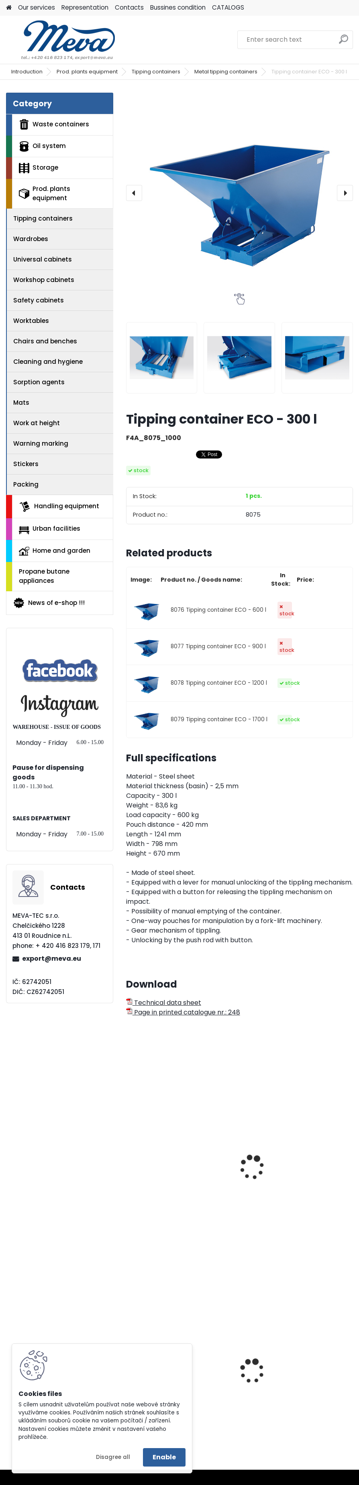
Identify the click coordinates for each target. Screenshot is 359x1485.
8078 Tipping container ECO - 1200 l (219, 683)
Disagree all (113, 1457)
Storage (38, 168)
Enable (164, 1457)
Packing (26, 484)
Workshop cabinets (43, 280)
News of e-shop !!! (49, 603)
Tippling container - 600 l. (172, 1159)
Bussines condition (178, 7)
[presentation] (134, 193)
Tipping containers (156, 71)
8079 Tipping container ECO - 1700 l (219, 719)
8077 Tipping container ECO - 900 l (218, 646)
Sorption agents (39, 382)
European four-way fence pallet (297, 1391)
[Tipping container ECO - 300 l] (239, 193)
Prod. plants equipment (87, 71)
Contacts (129, 7)
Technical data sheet (163, 1002)
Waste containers (54, 124)
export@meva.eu (51, 958)
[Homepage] (9, 8)
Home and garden (54, 551)
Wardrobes (30, 239)
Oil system (42, 146)
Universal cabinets (42, 259)
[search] (343, 42)
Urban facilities (49, 529)
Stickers (26, 464)
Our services (36, 7)
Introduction (27, 71)
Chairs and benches (45, 341)
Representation (84, 7)
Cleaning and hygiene (48, 361)
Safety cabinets (38, 300)
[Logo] (61, 40)
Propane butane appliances (44, 576)
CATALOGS (228, 7)
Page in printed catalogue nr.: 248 (183, 1012)
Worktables (31, 320)
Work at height (36, 423)
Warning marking (40, 443)
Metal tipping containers (225, 71)
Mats (21, 402)
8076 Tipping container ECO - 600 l (218, 610)
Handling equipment (59, 507)
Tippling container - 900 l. (288, 1159)
